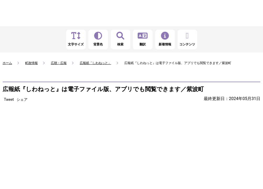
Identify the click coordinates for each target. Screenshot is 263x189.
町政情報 (31, 63)
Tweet (9, 99)
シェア (22, 99)
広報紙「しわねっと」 (95, 63)
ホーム (7, 63)
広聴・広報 (59, 63)
